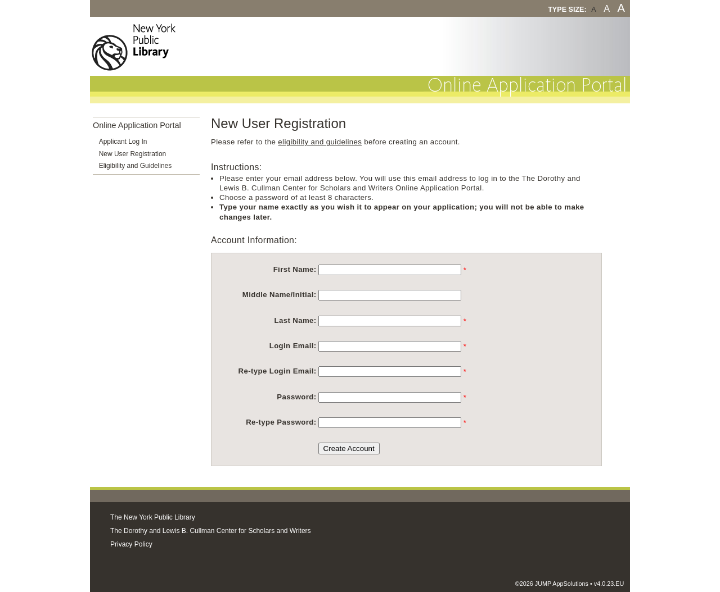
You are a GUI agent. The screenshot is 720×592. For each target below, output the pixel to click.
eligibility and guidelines (320, 142)
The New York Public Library (152, 517)
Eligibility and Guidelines (135, 166)
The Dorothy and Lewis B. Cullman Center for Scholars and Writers (210, 531)
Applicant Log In (123, 141)
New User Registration (132, 154)
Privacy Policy (131, 544)
